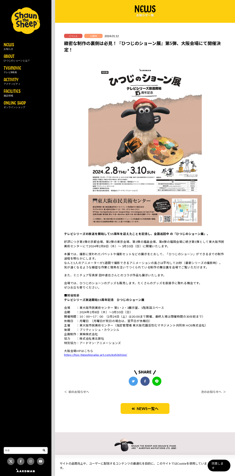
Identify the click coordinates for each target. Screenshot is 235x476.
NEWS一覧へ (145, 408)
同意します (218, 467)
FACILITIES (12, 93)
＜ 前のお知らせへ (76, 392)
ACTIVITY (12, 81)
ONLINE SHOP (15, 104)
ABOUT (17, 58)
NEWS (9, 46)
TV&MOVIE (12, 70)
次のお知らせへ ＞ (213, 392)
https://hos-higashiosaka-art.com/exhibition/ (95, 354)
